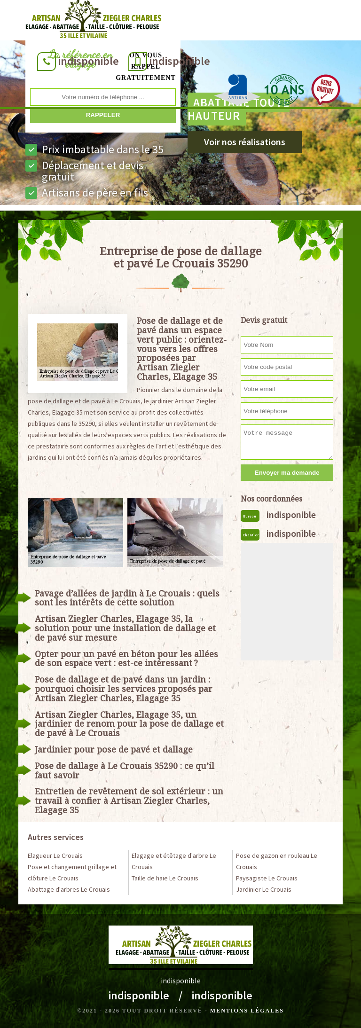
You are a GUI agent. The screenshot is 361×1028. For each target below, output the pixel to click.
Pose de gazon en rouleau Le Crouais (276, 861)
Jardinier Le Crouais (263, 889)
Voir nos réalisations (244, 142)
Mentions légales (247, 1010)
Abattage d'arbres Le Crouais (69, 889)
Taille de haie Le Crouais (165, 878)
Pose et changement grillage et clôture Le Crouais (72, 872)
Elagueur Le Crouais (55, 855)
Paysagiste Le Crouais (267, 878)
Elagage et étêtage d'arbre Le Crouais (174, 861)
